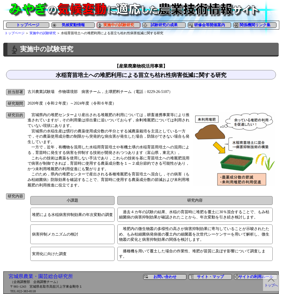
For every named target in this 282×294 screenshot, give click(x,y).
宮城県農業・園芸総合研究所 (41, 276)
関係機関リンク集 (255, 25)
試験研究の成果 (164, 25)
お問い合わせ (165, 277)
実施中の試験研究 (42, 33)
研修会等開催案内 (209, 25)
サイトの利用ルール (255, 277)
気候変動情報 (73, 25)
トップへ (271, 285)
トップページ (27, 25)
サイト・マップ (210, 277)
